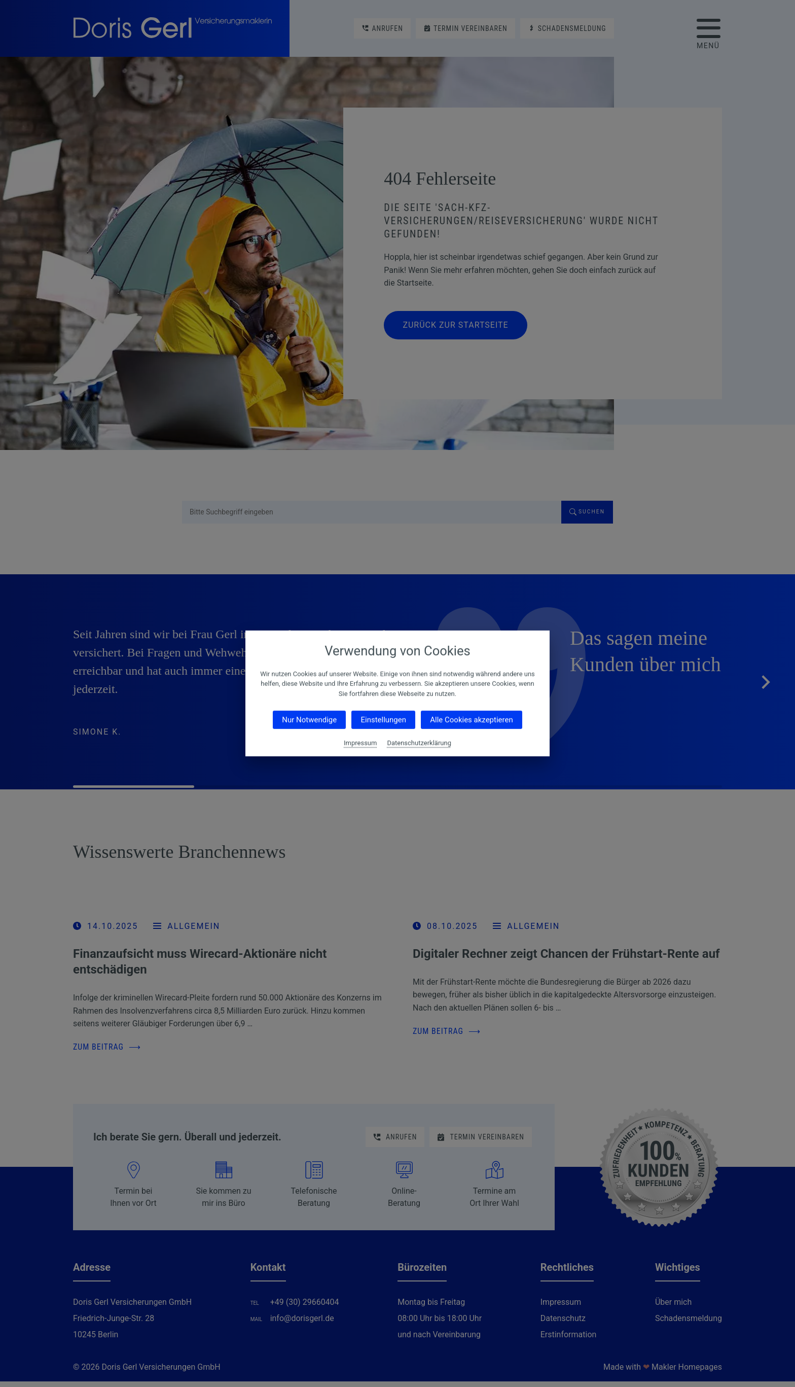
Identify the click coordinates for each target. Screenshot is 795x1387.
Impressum (360, 743)
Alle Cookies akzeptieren (471, 719)
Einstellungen (383, 719)
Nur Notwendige (309, 719)
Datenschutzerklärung (419, 743)
